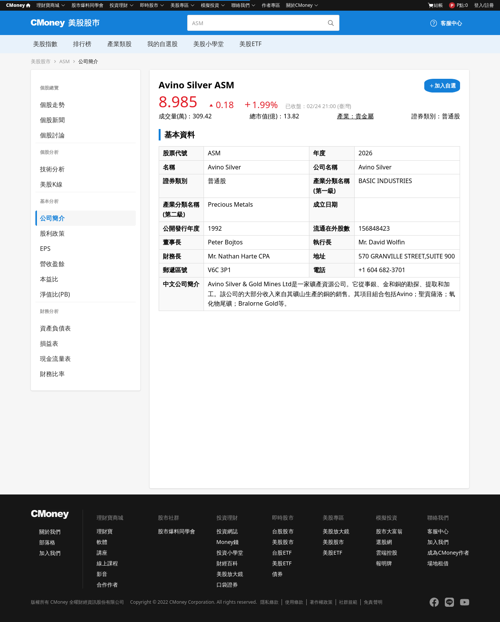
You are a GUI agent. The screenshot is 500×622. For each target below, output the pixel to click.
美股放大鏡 (230, 573)
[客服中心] (446, 23)
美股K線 (51, 184)
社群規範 (348, 602)
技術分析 (52, 169)
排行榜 (79, 44)
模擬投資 (210, 5)
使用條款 (294, 602)
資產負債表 (55, 328)
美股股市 (41, 61)
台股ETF (281, 552)
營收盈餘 (52, 264)
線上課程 (107, 563)
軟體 (102, 541)
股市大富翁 (389, 531)
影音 (102, 573)
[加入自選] (442, 86)
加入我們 (50, 553)
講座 (102, 552)
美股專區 (179, 5)
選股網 (384, 541)
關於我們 (50, 531)
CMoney (18, 5)
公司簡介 (88, 61)
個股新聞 (52, 120)
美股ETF (246, 44)
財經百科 (227, 563)
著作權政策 (321, 602)
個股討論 (52, 135)
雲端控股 (386, 552)
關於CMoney (299, 5)
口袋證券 (227, 584)
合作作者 (107, 584)
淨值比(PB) (55, 294)
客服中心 (438, 531)
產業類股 (116, 44)
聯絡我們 (240, 5)
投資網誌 (227, 531)
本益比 (49, 279)
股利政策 (52, 233)
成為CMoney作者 (448, 552)
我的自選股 (158, 44)
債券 (277, 573)
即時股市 (149, 5)
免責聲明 (373, 602)
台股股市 (282, 531)
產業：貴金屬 (355, 116)
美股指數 (43, 44)
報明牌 (384, 563)
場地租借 (438, 563)
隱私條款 (269, 602)
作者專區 (271, 5)
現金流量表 (55, 358)
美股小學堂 (204, 44)
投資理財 (119, 5)
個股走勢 (52, 104)
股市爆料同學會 (88, 5)
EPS (45, 248)
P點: (458, 5)
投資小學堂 (230, 552)
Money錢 (228, 541)
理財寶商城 (48, 5)
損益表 (49, 343)
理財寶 (105, 531)
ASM (64, 61)
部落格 (47, 542)
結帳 (435, 5)
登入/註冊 (484, 5)
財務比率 (52, 374)
